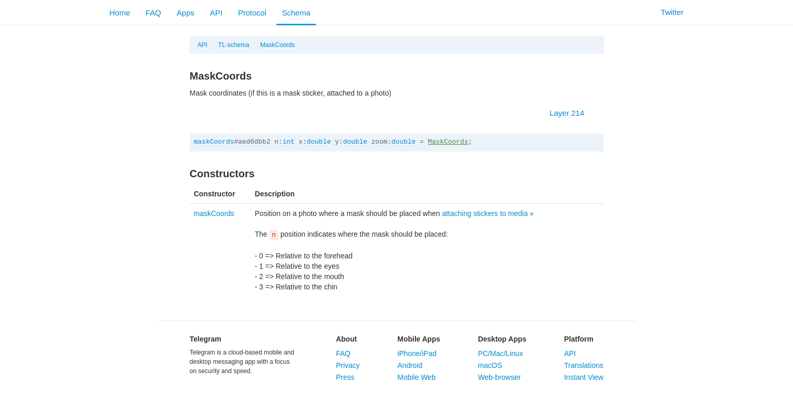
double (319, 142)
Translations (583, 365)
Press (345, 377)
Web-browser (499, 377)
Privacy (348, 365)
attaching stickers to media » (487, 213)
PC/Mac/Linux (500, 353)
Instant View (583, 377)
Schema (296, 12)
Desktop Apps (502, 339)
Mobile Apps (418, 339)
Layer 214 (572, 113)
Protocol (252, 12)
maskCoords (214, 142)
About (346, 339)
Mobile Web (416, 377)
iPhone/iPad (417, 353)
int (288, 142)
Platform (578, 339)
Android (409, 365)
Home (120, 12)
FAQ (153, 12)
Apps (185, 12)
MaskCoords (277, 45)
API (216, 12)
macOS (490, 365)
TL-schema (233, 45)
